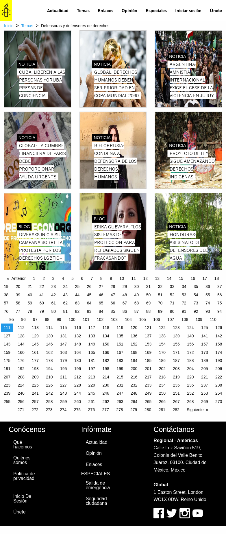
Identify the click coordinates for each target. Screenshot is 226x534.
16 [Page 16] (193, 278)
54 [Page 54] (196, 295)
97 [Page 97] (35, 319)
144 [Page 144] (21, 344)
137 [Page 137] (148, 336)
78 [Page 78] (29, 311)
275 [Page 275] (77, 409)
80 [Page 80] (53, 311)
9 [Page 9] (111, 278)
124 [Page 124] (190, 327)
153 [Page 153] (148, 344)
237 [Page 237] (204, 385)
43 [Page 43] (65, 295)
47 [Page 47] (113, 295)
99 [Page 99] (59, 319)
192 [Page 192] (21, 368)
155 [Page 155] (176, 344)
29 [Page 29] (125, 286)
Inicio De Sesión (22, 498)
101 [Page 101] (86, 319)
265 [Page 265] (148, 401)
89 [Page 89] (160, 311)
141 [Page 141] (204, 336)
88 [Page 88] (148, 311)
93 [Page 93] (207, 311)
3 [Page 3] (53, 278)
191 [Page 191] (7, 368)
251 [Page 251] (176, 393)
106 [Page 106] (156, 319)
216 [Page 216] (134, 377)
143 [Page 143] (7, 344)
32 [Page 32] (160, 286)
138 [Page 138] (162, 336)
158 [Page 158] (218, 344)
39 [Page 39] (18, 295)
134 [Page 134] (105, 336)
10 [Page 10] (121, 278)
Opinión (129, 10)
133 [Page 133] (91, 336)
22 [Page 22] (42, 286)
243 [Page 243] (63, 393)
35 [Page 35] (196, 286)
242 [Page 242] (49, 393)
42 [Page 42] (53, 295)
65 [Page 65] (101, 303)
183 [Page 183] (119, 360)
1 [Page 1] (34, 278)
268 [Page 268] (190, 401)
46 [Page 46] (101, 295)
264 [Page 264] (134, 401)
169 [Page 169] (148, 352)
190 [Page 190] (218, 360)
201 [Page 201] (148, 368)
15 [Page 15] (181, 278)
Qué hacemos (22, 444)
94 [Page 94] (219, 311)
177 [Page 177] (35, 360)
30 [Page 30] (136, 286)
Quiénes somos (22, 460)
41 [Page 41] (42, 295)
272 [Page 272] (35, 409)
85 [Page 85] (113, 311)
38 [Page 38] (6, 295)
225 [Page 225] (35, 385)
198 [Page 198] (105, 368)
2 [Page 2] (43, 278)
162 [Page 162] (49, 352)
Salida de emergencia (98, 485)
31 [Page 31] (148, 286)
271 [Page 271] (21, 409)
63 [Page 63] (77, 303)
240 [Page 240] (21, 393)
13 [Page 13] (157, 278)
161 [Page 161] (35, 352)
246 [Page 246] (105, 393)
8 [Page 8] (101, 278)
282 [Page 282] (176, 409)
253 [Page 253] (204, 393)
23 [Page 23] (53, 286)
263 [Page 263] (119, 401)
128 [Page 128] (21, 336)
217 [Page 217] (148, 377)
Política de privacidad (24, 476)
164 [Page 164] (77, 352)
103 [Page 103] (114, 319)
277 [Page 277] (105, 409)
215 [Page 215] (119, 377)
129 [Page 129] (35, 336)
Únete (216, 10)
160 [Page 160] (21, 352)
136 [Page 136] (134, 336)
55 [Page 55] (207, 295)
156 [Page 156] (190, 344)
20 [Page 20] (18, 286)
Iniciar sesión (188, 10)
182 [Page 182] (105, 360)
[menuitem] (58, 10)
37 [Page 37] (219, 286)
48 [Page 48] (125, 295)
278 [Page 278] (119, 409)
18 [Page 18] (216, 278)
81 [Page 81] (65, 311)
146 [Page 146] (49, 344)
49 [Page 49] (136, 295)
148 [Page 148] (77, 344)
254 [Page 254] (218, 393)
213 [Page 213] (91, 377)
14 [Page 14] (169, 278)
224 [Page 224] (21, 385)
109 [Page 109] (199, 319)
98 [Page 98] (47, 319)
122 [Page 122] (162, 327)
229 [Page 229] (91, 385)
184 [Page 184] (134, 360)
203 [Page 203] (176, 368)
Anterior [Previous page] (19, 278)
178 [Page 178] (49, 360)
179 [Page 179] (63, 360)
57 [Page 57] (6, 303)
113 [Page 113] (35, 327)
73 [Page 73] (196, 303)
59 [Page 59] (29, 303)
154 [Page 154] (162, 344)
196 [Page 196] (77, 368)
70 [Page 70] (160, 303)
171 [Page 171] (176, 352)
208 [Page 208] (21, 377)
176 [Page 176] (21, 360)
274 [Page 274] (63, 409)
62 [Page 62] (65, 303)
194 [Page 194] (49, 368)
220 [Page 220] (190, 377)
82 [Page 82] (77, 311)
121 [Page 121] (148, 327)
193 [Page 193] (35, 368)
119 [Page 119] (119, 327)
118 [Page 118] (105, 327)
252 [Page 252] (190, 393)
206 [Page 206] (218, 368)
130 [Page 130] (49, 336)
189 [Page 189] (204, 360)
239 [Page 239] (7, 393)
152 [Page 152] (134, 344)
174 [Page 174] (218, 352)
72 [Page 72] (184, 303)
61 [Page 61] (53, 303)
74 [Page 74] (207, 303)
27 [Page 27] (101, 286)
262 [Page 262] (105, 401)
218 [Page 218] (162, 377)
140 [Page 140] (190, 336)
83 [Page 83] (89, 311)
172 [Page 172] (190, 352)
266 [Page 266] (162, 401)
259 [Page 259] (63, 401)
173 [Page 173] (204, 352)
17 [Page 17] (205, 278)
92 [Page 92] (196, 311)
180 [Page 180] (77, 360)
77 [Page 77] (18, 311)
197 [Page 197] (91, 368)
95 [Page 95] (11, 319)
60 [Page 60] (42, 303)
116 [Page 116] (77, 327)
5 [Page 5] (72, 278)
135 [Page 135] (119, 336)
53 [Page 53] (184, 295)
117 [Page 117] (91, 327)
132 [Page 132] (77, 336)
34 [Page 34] (184, 286)
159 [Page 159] (7, 352)
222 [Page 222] (218, 377)
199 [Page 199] (119, 368)
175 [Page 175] (7, 360)
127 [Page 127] (7, 336)
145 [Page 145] (35, 344)
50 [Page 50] (148, 295)
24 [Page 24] (65, 286)
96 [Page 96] (23, 319)
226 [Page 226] (49, 385)
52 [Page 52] (172, 295)
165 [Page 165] (91, 352)
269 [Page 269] (204, 401)
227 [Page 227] (63, 385)
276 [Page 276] (91, 409)
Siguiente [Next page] (195, 409)
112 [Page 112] (21, 327)
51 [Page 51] (160, 295)
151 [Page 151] (119, 344)
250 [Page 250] (162, 393)
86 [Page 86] (125, 311)
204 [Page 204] (190, 368)
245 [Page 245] (91, 393)
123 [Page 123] (176, 327)
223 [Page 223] (7, 385)
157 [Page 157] (204, 344)
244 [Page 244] (77, 393)
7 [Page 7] (92, 278)
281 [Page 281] (162, 409)
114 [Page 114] (49, 327)
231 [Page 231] (119, 385)
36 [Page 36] (207, 286)
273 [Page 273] (49, 409)
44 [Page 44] (77, 295)
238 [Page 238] (218, 385)
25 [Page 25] (77, 286)
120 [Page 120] (134, 327)
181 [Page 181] (91, 360)
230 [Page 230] (105, 385)
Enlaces (105, 10)
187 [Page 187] (176, 360)
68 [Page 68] (136, 303)
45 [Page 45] (89, 295)
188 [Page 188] (190, 360)
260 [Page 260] (77, 401)
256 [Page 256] (21, 401)
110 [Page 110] (213, 319)
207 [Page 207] (7, 377)
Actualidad (57, 10)
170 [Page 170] (162, 352)
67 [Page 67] (125, 303)
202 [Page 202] (162, 368)
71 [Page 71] (172, 303)
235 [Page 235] (176, 385)
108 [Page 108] (184, 319)
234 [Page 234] (162, 385)
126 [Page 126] (218, 327)
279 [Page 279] (133, 409)
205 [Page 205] (204, 368)
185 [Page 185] (148, 360)
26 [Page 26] (89, 286)
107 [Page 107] (170, 319)
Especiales (156, 10)
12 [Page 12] (145, 278)
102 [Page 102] (100, 319)
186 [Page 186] (162, 360)
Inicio (9, 25)
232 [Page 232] (134, 385)
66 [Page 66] (113, 303)
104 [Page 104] (128, 319)
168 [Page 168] (134, 352)
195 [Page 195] (63, 368)
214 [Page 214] (105, 377)
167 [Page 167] (119, 352)
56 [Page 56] (219, 295)
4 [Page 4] (63, 278)
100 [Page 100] (71, 319)
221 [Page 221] (204, 377)
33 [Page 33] (172, 286)
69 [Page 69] (148, 303)
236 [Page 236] (190, 385)
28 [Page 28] (113, 286)
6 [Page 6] (82, 278)
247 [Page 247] (119, 393)
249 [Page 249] (148, 393)
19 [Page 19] (6, 286)
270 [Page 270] (218, 401)
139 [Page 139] (176, 336)
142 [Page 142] (218, 336)
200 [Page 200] (134, 368)
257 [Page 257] (35, 401)
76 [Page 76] (6, 311)
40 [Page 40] (29, 295)
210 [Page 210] (49, 377)
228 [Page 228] (77, 385)
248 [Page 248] (134, 393)
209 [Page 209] (35, 377)
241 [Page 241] (35, 393)
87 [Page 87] (136, 311)
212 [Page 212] (77, 377)
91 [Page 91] (184, 311)
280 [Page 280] (148, 409)
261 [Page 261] (91, 401)
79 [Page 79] (42, 311)
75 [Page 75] (219, 303)
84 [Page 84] (101, 311)
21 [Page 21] (29, 286)
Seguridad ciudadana (96, 501)
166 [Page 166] (105, 352)
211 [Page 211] (63, 377)
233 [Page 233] (148, 385)
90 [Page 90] (172, 311)
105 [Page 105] (142, 319)
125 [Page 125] (204, 327)
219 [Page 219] (176, 377)
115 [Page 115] (63, 327)
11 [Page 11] (133, 278)
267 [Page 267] (176, 401)
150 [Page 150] (105, 344)
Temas (83, 10)
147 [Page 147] (63, 344)
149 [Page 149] (91, 344)
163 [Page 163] (63, 352)
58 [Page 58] (18, 303)
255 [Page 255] (7, 401)
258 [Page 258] (49, 401)
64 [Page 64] (89, 303)
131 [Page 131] (63, 336)
